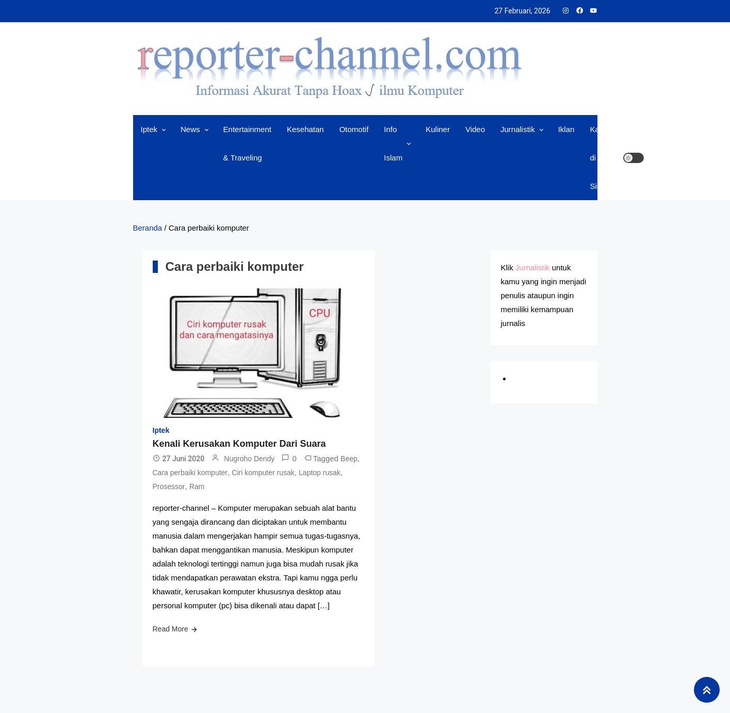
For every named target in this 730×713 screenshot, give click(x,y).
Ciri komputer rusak (263, 472)
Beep (349, 459)
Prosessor (169, 486)
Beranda (148, 227)
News (190, 129)
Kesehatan (305, 129)
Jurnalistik (517, 129)
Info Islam (393, 143)
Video (475, 129)
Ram (197, 486)
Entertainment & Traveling (247, 143)
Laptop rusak (319, 472)
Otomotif (354, 129)
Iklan (566, 129)
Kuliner (438, 129)
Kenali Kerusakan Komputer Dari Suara (239, 444)
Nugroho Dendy (249, 459)
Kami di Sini (598, 157)
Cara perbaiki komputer (190, 472)
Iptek (149, 129)
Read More (170, 629)
